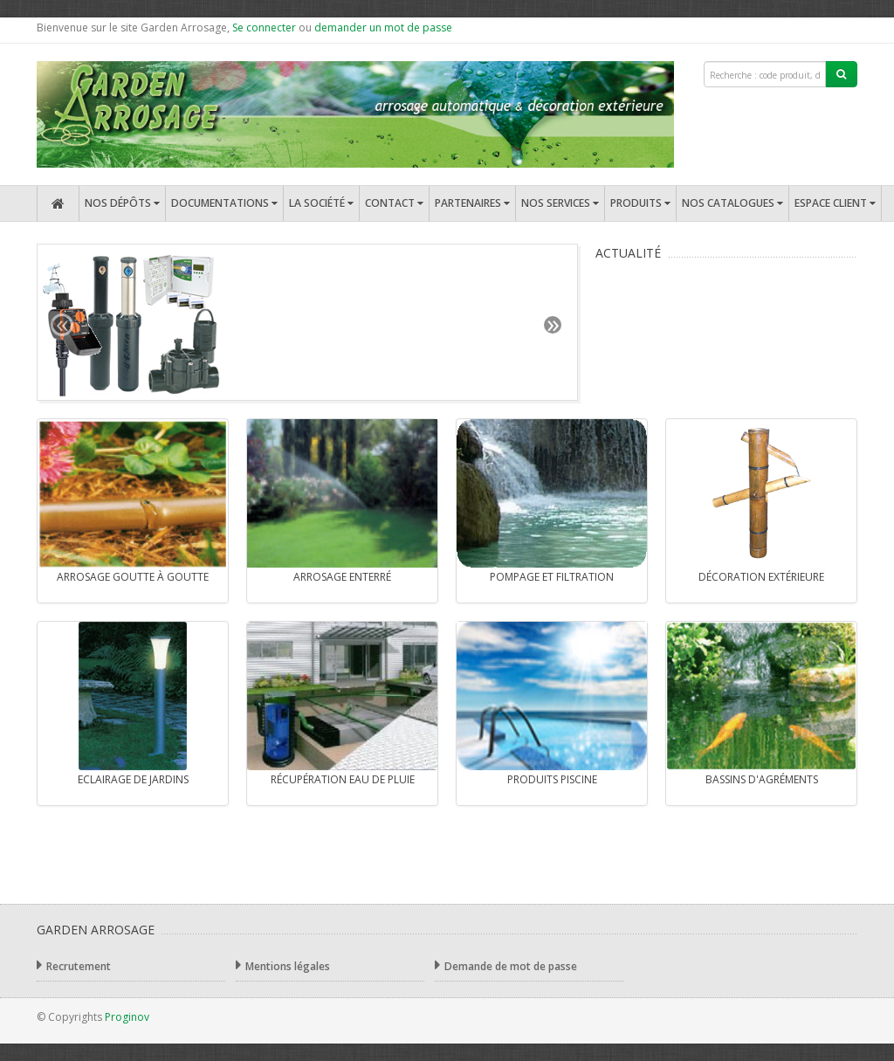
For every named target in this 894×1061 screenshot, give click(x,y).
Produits (640, 203)
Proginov (127, 1016)
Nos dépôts (122, 203)
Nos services (560, 203)
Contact (394, 203)
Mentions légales (283, 965)
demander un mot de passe (383, 27)
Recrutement (74, 965)
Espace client (835, 203)
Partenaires (472, 203)
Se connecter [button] (264, 27)
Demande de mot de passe (506, 965)
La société (321, 203)
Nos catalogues (732, 203)
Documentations (224, 203)
